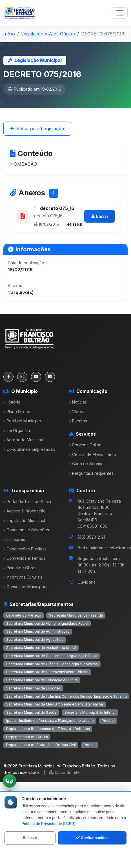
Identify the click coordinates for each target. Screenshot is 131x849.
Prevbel (108, 720)
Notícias (78, 402)
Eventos (78, 420)
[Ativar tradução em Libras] (9, 781)
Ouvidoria (86, 582)
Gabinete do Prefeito (23, 615)
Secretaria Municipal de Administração (38, 631)
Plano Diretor (17, 411)
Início (9, 34)
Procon (90, 745)
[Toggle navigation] (120, 13)
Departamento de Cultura (27, 737)
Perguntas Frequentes (91, 473)
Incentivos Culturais (22, 577)
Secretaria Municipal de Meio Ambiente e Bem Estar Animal (55, 704)
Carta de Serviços (87, 463)
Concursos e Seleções (26, 529)
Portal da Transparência (27, 501)
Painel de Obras (19, 567)
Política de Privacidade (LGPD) (48, 823)
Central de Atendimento (92, 454)
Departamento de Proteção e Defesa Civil (41, 745)
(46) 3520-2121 (91, 537)
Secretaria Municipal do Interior (90, 712)
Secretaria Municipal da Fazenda (76, 615)
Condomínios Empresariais (29, 449)
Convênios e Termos (24, 558)
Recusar (30, 837)
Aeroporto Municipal (23, 439)
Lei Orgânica (16, 430)
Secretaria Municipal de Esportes (33, 688)
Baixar (99, 216)
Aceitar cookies (92, 837)
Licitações (14, 539)
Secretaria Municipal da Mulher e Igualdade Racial (47, 623)
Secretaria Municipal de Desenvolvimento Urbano (47, 672)
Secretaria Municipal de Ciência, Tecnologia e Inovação (52, 664)
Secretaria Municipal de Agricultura (34, 639)
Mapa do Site (64, 772)
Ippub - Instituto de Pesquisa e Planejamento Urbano (50, 720)
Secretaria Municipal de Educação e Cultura (42, 680)
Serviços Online (85, 444)
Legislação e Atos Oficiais (48, 34)
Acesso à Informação (24, 510)
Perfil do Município (22, 420)
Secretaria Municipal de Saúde (31, 712)
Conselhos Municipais (25, 586)
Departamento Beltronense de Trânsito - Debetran (48, 729)
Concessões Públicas (24, 548)
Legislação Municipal (24, 520)
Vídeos (77, 411)
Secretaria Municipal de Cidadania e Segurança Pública (51, 656)
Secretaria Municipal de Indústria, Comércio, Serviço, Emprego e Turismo (66, 696)
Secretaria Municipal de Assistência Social (41, 648)
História (11, 402)
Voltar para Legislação (37, 128)
